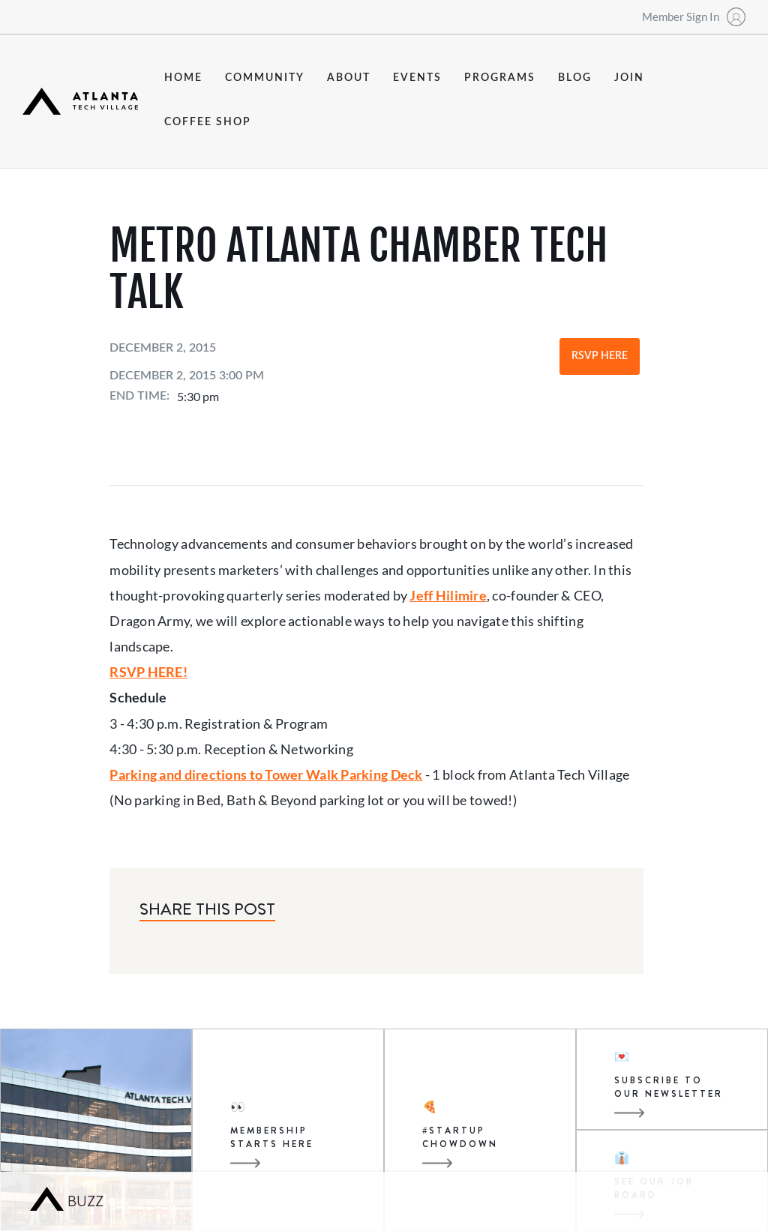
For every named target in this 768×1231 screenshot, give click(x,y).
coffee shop (207, 122)
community (264, 78)
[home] (80, 101)
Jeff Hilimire (448, 595)
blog (575, 78)
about (348, 78)
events (417, 78)
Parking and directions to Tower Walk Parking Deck (266, 774)
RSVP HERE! (149, 671)
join (629, 78)
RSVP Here (600, 356)
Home (183, 78)
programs (500, 78)
